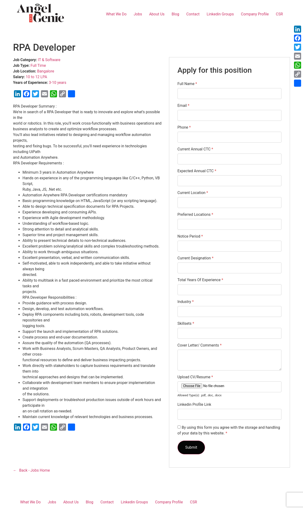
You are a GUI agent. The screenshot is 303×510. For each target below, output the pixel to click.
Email (184, 106)
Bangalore (45, 71)
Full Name (187, 84)
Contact (193, 14)
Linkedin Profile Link (194, 404)
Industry (186, 302)
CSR (279, 14)
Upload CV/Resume (195, 377)
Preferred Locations (195, 215)
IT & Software (49, 60)
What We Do (116, 14)
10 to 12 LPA (36, 77)
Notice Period (190, 236)
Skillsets (186, 323)
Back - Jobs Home (34, 470)
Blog (175, 14)
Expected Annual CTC (197, 171)
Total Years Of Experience (200, 280)
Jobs (138, 14)
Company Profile (255, 14)
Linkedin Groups (220, 14)
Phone (184, 127)
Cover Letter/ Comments (200, 345)
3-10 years (57, 82)
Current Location (193, 193)
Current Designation (196, 258)
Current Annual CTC (195, 149)
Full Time (38, 65)
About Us (157, 14)
